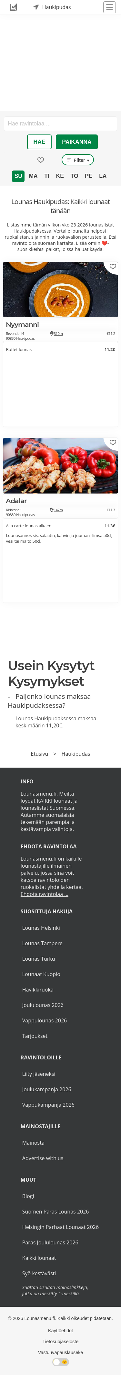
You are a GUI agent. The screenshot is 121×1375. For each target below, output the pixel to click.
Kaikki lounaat (39, 1257)
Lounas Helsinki (41, 927)
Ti (46, 176)
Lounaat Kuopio (41, 974)
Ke (60, 176)
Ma (33, 176)
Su (18, 176)
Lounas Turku (38, 958)
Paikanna (77, 142)
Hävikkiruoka (38, 989)
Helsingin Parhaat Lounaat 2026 (60, 1227)
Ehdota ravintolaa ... (44, 894)
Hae (39, 142)
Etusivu (39, 753)
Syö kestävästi (39, 1273)
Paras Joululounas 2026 (50, 1242)
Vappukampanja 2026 (48, 1104)
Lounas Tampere (42, 943)
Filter (78, 160)
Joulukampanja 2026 (46, 1089)
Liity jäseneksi (38, 1073)
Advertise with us (42, 1158)
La (102, 176)
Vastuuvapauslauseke (60, 1352)
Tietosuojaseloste (60, 1341)
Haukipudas (76, 753)
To (74, 176)
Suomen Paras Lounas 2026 (55, 1211)
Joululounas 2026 (43, 1005)
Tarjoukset (34, 1035)
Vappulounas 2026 (44, 1020)
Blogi (28, 1196)
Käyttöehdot (60, 1330)
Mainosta (33, 1142)
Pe (88, 176)
